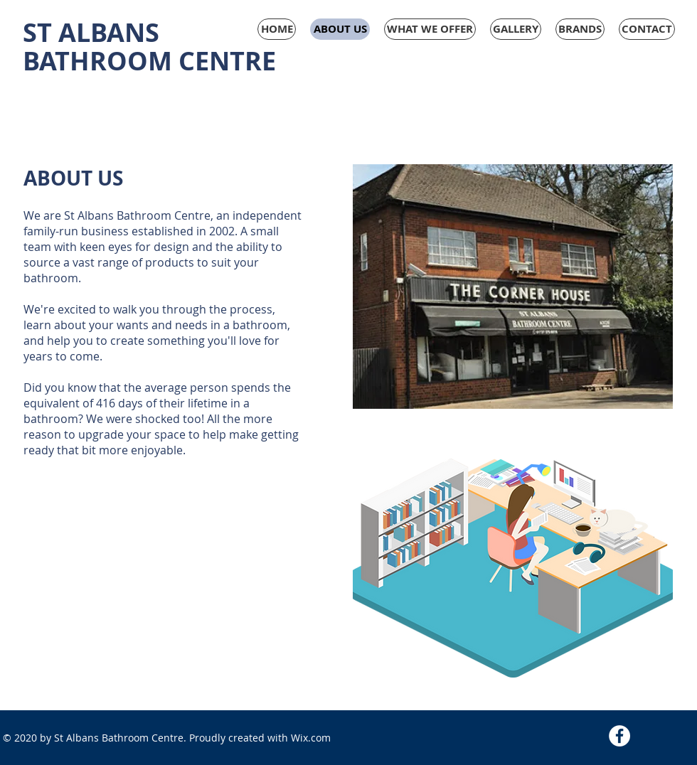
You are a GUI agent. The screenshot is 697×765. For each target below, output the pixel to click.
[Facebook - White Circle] (619, 736)
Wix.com (311, 737)
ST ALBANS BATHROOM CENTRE (149, 46)
